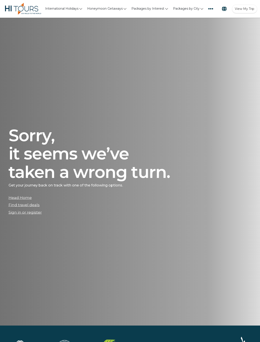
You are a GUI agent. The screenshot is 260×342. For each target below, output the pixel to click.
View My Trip (244, 9)
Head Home (20, 197)
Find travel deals (24, 205)
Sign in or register (25, 212)
